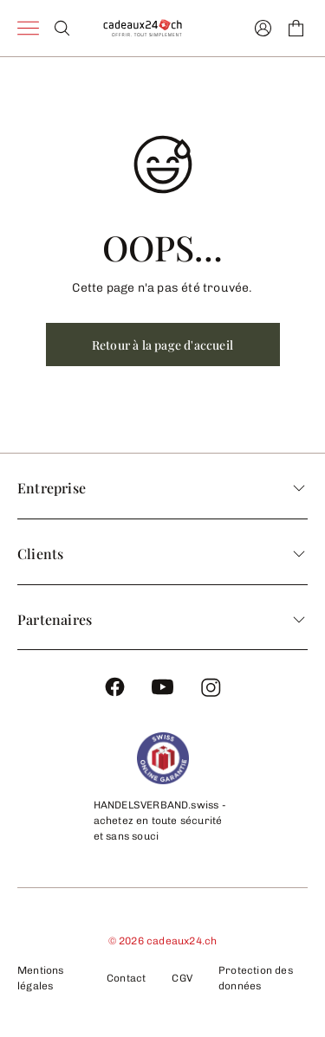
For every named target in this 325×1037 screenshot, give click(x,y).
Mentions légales (40, 978)
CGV (182, 978)
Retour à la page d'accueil (162, 345)
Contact (126, 978)
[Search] (62, 28)
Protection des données (255, 978)
